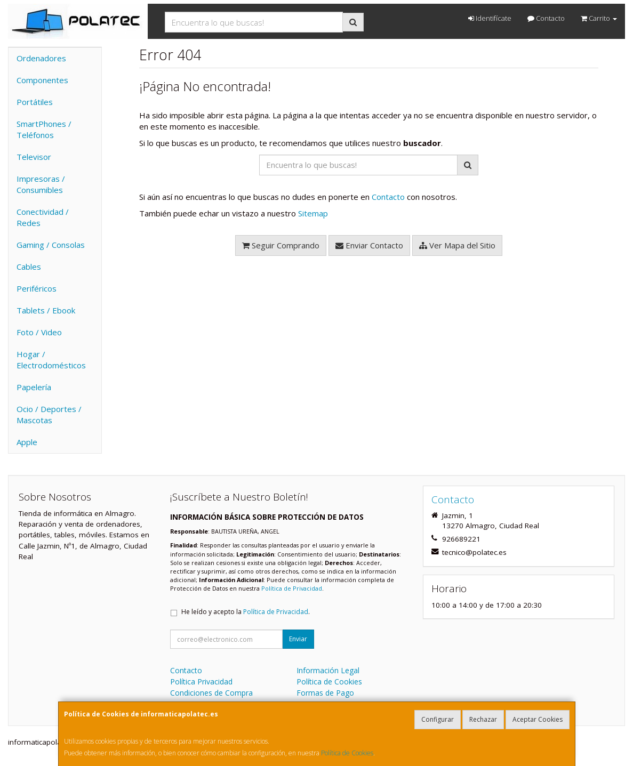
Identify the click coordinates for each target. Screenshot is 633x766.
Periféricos (37, 288)
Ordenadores (41, 58)
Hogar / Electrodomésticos (51, 359)
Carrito (599, 18)
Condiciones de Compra (211, 693)
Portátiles (35, 101)
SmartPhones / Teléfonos (44, 129)
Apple (27, 442)
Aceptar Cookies (537, 719)
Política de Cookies (347, 752)
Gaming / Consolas (51, 244)
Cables (29, 266)
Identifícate (489, 18)
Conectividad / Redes (43, 217)
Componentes (42, 80)
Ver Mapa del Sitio (457, 245)
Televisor (34, 156)
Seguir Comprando (280, 245)
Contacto (546, 18)
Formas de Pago (325, 693)
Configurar (437, 719)
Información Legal (328, 670)
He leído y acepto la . (245, 611)
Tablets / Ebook (46, 310)
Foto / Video (39, 332)
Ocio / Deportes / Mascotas (49, 414)
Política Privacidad (201, 681)
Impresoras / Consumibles (41, 184)
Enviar (298, 638)
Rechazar (483, 719)
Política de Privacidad (291, 588)
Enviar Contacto (369, 245)
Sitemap (313, 213)
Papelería (34, 387)
